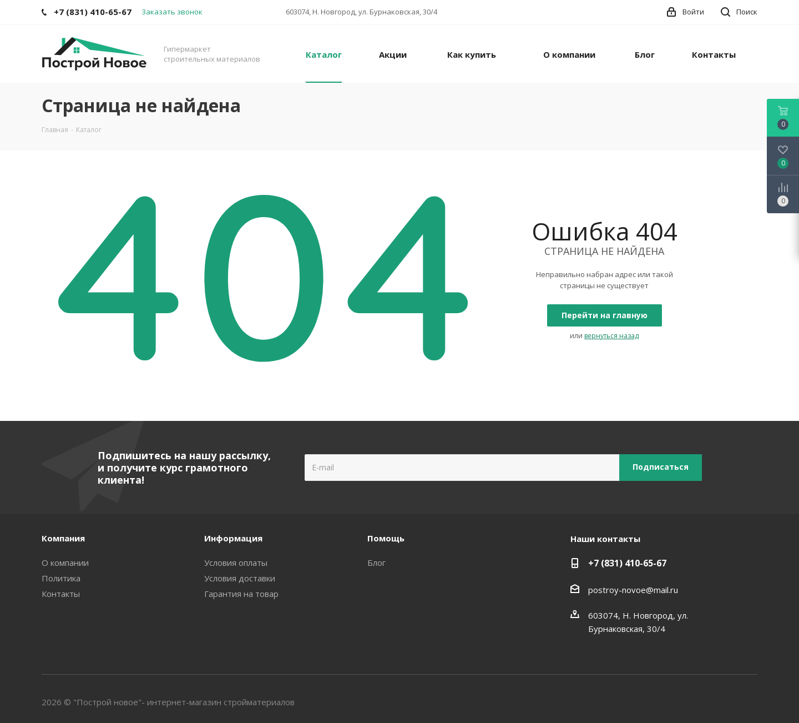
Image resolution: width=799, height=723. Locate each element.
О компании (65, 562)
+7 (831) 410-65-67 (627, 563)
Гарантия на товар (241, 593)
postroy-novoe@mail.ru (633, 589)
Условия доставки (239, 578)
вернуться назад (611, 335)
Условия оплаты (235, 562)
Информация (233, 538)
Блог (376, 562)
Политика (61, 578)
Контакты (61, 593)
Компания (63, 538)
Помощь (385, 538)
